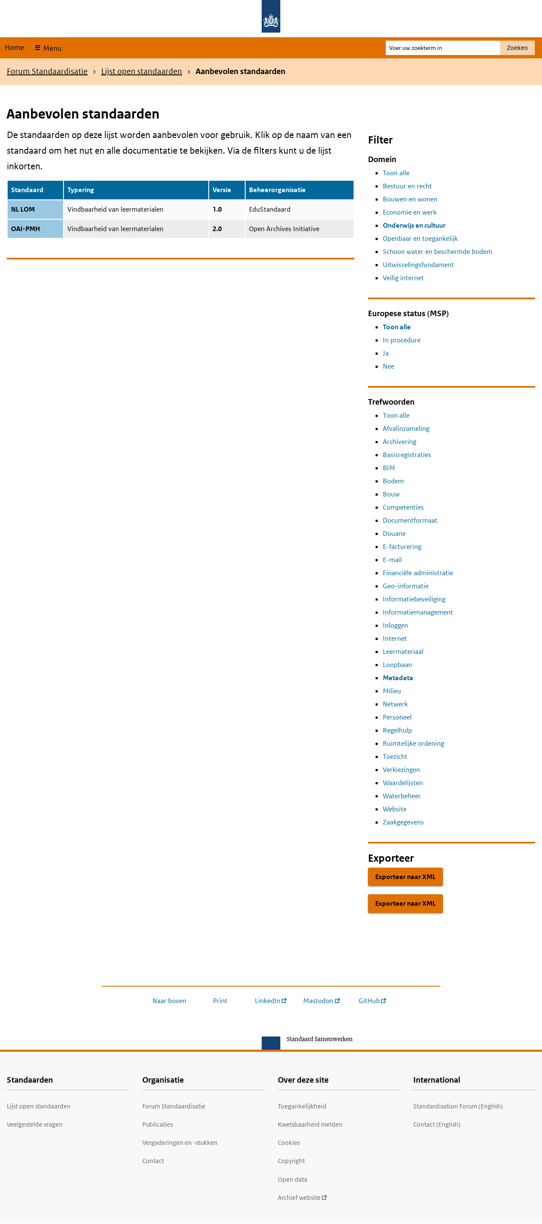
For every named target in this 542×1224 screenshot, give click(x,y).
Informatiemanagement (418, 612)
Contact (153, 1161)
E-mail (392, 559)
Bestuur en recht (407, 186)
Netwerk (395, 704)
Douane (394, 533)
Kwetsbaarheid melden (310, 1124)
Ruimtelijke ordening (413, 743)
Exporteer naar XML (405, 876)
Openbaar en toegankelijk (420, 238)
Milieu (392, 690)
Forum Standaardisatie (47, 71)
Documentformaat (410, 520)
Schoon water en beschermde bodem (437, 251)
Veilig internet (403, 277)
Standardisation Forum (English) (458, 1106)
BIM (389, 467)
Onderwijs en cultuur (414, 225)
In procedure (401, 340)
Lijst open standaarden (141, 71)
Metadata (398, 677)
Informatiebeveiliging (414, 599)
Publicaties (157, 1124)
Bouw (391, 494)
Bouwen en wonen (410, 199)
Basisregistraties (407, 454)
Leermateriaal (403, 651)
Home (14, 47)
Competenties (403, 507)
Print (220, 1000)
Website (394, 809)
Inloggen (395, 625)
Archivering (399, 441)
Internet (395, 638)
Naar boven (169, 1000)
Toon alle (396, 172)
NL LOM (23, 209)
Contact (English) (437, 1124)
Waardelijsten (403, 782)
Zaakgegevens (403, 822)
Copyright (291, 1161)
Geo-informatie (406, 586)
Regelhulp (397, 730)
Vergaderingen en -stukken (180, 1143)
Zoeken (517, 48)
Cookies (289, 1143)
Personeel (397, 717)
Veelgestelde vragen (35, 1124)
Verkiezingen (401, 769)
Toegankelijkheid (302, 1106)
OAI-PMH (25, 228)
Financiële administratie (418, 572)
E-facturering (402, 546)
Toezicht (395, 756)
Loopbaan (397, 664)
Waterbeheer (402, 795)
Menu (51, 48)
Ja (386, 353)
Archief (302, 1198)
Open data (292, 1179)
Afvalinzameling (406, 428)
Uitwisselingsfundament (418, 264)
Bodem (393, 481)
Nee (388, 366)
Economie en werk (410, 212)
